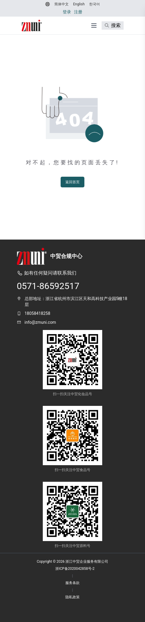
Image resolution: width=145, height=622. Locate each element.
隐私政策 (72, 597)
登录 (67, 11)
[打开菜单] (94, 25)
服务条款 (72, 583)
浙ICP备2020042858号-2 (74, 569)
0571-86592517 (48, 286)
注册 (78, 11)
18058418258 (38, 313)
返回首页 (72, 182)
